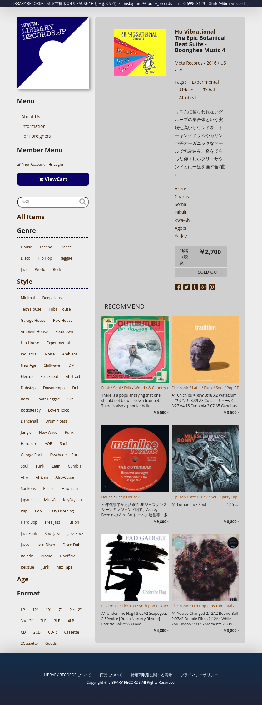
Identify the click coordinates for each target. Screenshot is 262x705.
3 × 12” (27, 621)
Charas (182, 196)
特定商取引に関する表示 (151, 675)
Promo (46, 556)
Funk (40, 466)
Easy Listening (61, 511)
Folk (127, 387)
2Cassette (29, 643)
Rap (24, 511)
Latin (56, 466)
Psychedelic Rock (65, 455)
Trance (66, 247)
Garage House (33, 320)
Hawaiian (70, 488)
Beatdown (64, 331)
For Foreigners (36, 136)
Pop (38, 511)
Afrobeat (188, 97)
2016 (211, 63)
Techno (45, 247)
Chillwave (52, 365)
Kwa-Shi (183, 220)
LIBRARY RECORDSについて (67, 675)
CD (23, 632)
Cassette (71, 632)
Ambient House (34, 331)
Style (24, 281)
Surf (63, 443)
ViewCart (53, 179)
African (42, 477)
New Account (31, 164)
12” (35, 609)
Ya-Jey (181, 236)
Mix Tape (64, 567)
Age (23, 579)
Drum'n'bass (56, 421)
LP (23, 609)
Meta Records (189, 63)
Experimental (58, 342)
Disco (25, 258)
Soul (24, 466)
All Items (31, 217)
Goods (51, 643)
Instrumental (221, 606)
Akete (180, 189)
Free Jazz (52, 522)
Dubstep (28, 387)
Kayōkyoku (72, 499)
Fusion (73, 522)
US (223, 63)
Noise (50, 354)
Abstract (73, 376)
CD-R (52, 632)
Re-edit (27, 556)
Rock (57, 269)
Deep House (53, 298)
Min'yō (50, 499)
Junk (45, 567)
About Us (31, 117)
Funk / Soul (111, 387)
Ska (70, 399)
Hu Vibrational (195, 31)
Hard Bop (29, 522)
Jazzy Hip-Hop (234, 497)
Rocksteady (31, 410)
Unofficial (68, 556)
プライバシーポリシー (199, 675)
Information (34, 126)
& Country (157, 387)
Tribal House (60, 309)
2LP (43, 621)
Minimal (28, 298)
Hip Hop (45, 258)
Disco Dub (71, 544)
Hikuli (180, 212)
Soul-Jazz (52, 533)
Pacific (48, 488)
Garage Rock (32, 455)
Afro (24, 477)
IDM (71, 365)
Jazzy (25, 544)
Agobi (180, 228)
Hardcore (29, 443)
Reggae (66, 258)
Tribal (209, 90)
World (40, 269)
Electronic (180, 387)
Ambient (69, 354)
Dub (75, 387)
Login (56, 164)
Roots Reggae (48, 399)
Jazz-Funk (29, 533)
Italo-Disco (46, 544)
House (26, 247)
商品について (111, 675)
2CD (37, 632)
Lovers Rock (58, 410)
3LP (57, 621)
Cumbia (75, 466)
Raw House (62, 320)
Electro (27, 376)
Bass (25, 399)
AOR (48, 443)
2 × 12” (76, 609)
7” (60, 609)
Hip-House (30, 342)
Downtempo (54, 387)
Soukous (28, 488)
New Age (28, 365)
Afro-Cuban (66, 477)
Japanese (29, 499)
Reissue (27, 567)
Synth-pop (146, 606)
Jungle (26, 432)
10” (48, 609)
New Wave (48, 432)
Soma (180, 204)
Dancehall (29, 421)
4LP (71, 621)
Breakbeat (49, 376)
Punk (69, 432)
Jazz (24, 269)
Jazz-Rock (75, 533)
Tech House (31, 309)
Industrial (29, 354)
